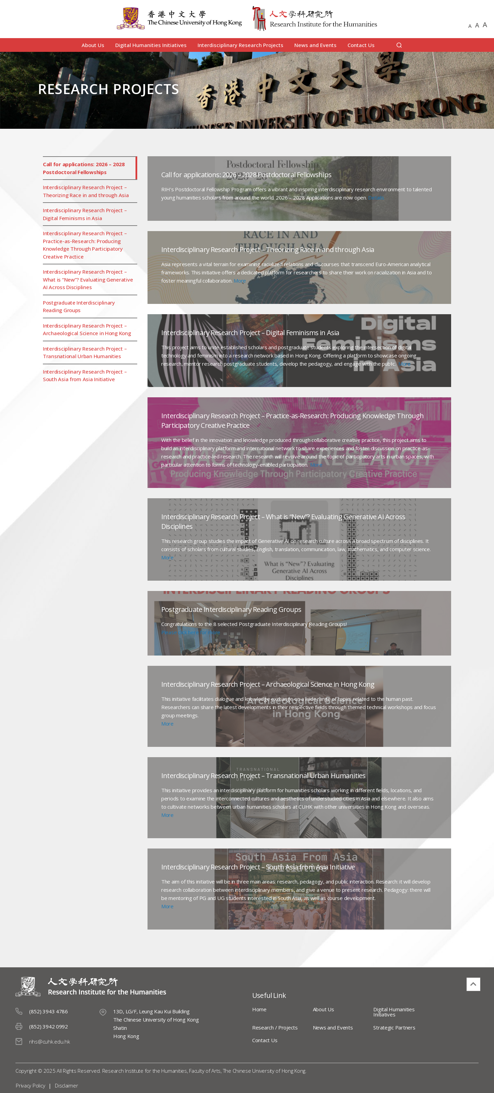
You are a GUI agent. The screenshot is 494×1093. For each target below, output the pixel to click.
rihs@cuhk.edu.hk (49, 1041)
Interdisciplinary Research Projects (240, 45)
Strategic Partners (390, 1027)
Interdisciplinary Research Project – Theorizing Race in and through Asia (86, 191)
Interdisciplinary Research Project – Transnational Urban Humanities (85, 352)
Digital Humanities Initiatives (151, 45)
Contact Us (361, 45)
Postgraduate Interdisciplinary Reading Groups (79, 306)
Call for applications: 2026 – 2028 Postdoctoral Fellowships (84, 168)
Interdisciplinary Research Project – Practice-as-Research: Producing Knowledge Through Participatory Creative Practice (85, 245)
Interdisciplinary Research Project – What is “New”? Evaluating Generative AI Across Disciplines (88, 279)
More (240, 280)
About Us (93, 45)
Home (259, 1009)
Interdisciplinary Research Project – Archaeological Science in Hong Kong (87, 329)
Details (376, 197)
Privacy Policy (30, 1085)
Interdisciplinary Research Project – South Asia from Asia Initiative (85, 375)
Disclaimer (66, 1085)
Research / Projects (275, 1027)
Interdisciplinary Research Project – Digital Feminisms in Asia (85, 214)
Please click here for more (190, 632)
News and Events (315, 45)
